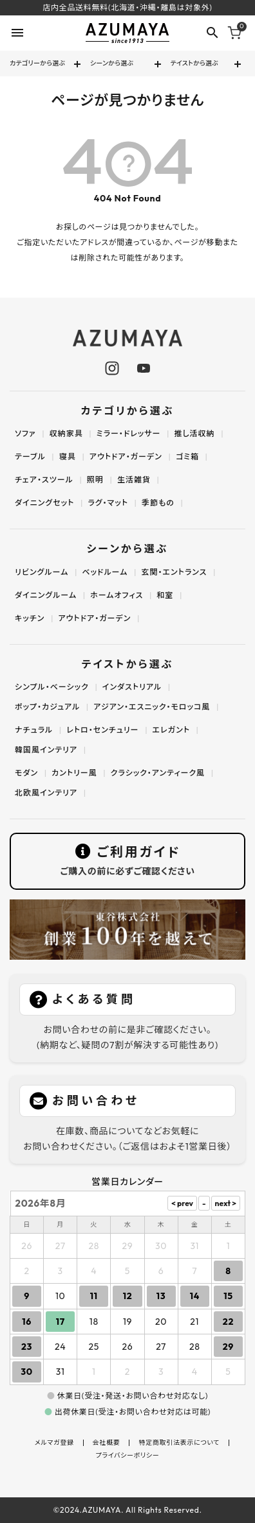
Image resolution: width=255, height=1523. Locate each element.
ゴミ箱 (187, 456)
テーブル (30, 456)
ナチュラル (34, 730)
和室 (164, 595)
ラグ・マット (108, 502)
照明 (95, 479)
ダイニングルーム (46, 595)
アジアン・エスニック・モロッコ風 (151, 706)
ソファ (25, 433)
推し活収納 (194, 433)
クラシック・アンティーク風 (158, 773)
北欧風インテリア (46, 792)
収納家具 (66, 433)
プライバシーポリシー (128, 1455)
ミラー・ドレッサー (129, 433)
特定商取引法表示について (179, 1443)
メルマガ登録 (54, 1443)
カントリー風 (74, 773)
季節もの (158, 502)
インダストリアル (132, 687)
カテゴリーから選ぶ (37, 63)
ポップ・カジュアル (47, 706)
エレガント (171, 730)
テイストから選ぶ (195, 63)
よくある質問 (94, 999)
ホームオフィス (116, 595)
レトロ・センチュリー (102, 730)
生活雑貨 (134, 479)
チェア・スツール (44, 479)
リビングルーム (41, 572)
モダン (26, 773)
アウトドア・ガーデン (126, 456)
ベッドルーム (105, 572)
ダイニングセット (44, 502)
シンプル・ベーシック (52, 687)
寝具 (67, 456)
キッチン (29, 618)
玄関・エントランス (174, 572)
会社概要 (106, 1443)
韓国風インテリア (46, 749)
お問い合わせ (96, 1100)
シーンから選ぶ (111, 63)
